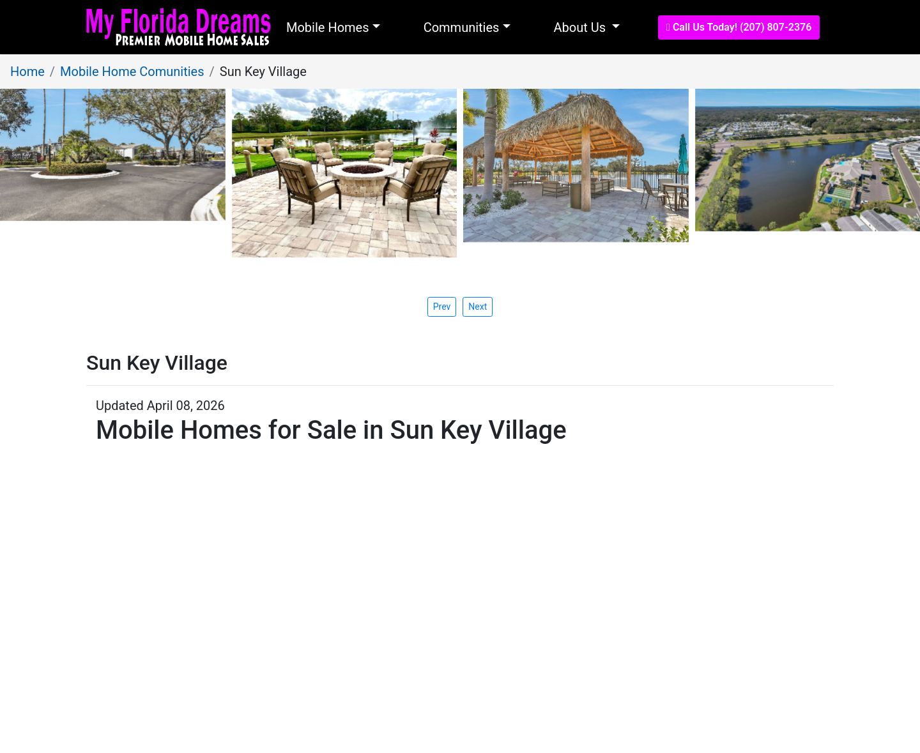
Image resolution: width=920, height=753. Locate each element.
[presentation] (478, 306)
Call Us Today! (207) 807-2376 (738, 27)
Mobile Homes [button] (327, 27)
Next (477, 306)
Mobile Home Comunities (132, 71)
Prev (442, 306)
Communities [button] (462, 27)
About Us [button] (581, 27)
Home (27, 71)
